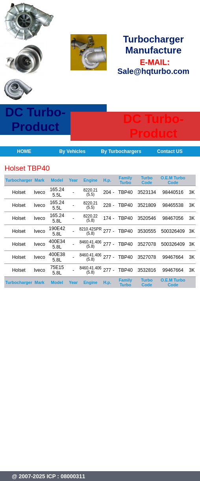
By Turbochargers (121, 151)
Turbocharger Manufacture (153, 44)
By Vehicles (72, 151)
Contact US (170, 151)
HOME (24, 151)
